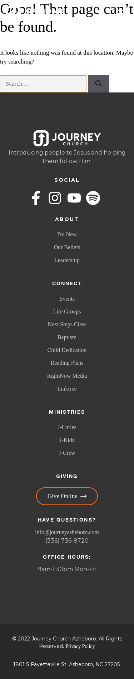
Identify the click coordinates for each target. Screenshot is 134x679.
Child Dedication (67, 350)
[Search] (98, 83)
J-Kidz (67, 440)
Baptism (67, 337)
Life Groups (67, 311)
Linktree (66, 389)
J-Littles (67, 427)
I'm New (67, 234)
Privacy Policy (80, 646)
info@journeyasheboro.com (67, 532)
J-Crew (67, 453)
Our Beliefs (67, 247)
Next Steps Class (67, 324)
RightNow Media (67, 376)
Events (67, 299)
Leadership (67, 260)
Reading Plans (67, 363)
